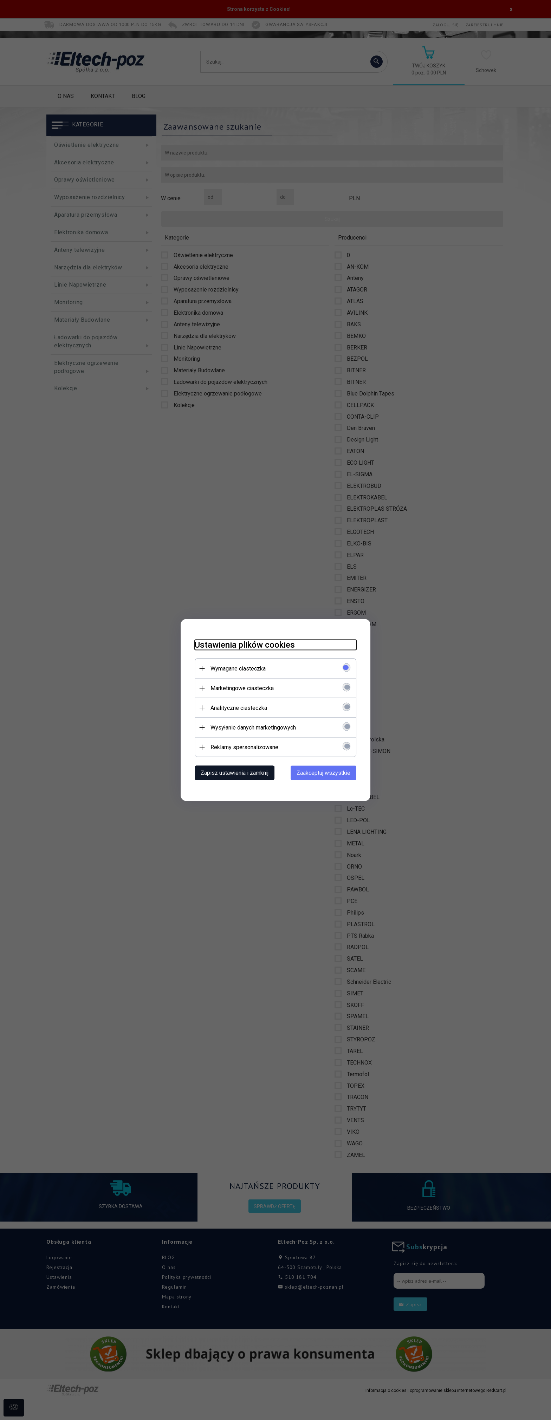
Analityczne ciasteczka (238, 708)
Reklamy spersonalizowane (244, 747)
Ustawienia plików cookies (245, 645)
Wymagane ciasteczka (238, 668)
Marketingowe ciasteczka (242, 688)
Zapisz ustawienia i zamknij (234, 773)
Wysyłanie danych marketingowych (253, 727)
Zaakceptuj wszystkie (323, 773)
